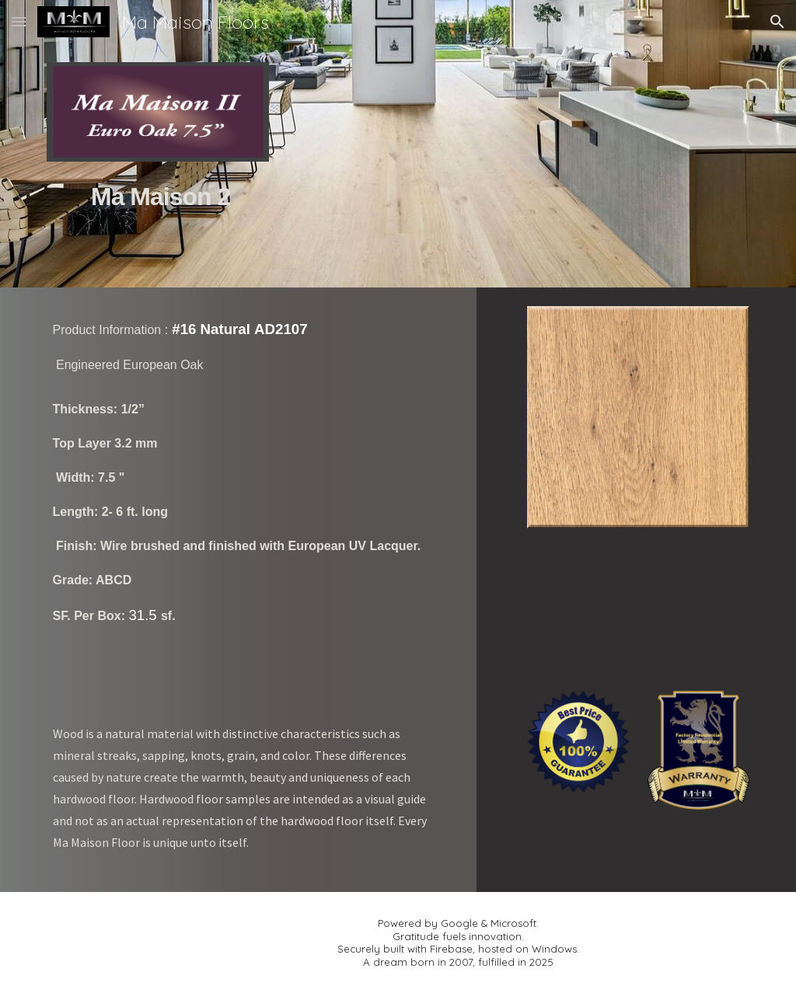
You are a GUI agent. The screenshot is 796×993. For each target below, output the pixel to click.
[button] (18, 21)
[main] (158, 215)
